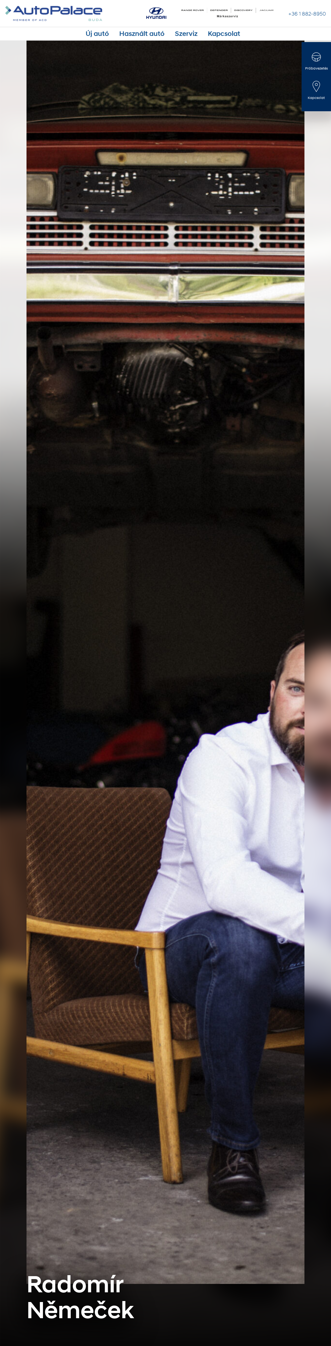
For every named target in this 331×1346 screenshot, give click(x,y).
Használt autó (147, 33)
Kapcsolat (208, 33)
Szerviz (179, 33)
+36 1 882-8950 (307, 13)
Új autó (114, 33)
